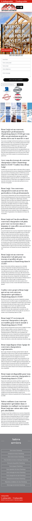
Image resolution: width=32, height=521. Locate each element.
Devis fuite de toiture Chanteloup (16, 456)
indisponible (7, 1)
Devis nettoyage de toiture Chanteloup (16, 472)
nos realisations (7, 50)
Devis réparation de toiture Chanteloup (16, 469)
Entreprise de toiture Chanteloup (16, 453)
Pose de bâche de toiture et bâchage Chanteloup (16, 460)
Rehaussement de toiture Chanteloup (16, 478)
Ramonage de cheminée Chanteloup (16, 485)
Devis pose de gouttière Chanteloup (16, 463)
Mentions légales (18, 500)
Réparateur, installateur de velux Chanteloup (16, 482)
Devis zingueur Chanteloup (16, 466)
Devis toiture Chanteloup (16, 450)
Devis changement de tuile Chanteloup (16, 475)
